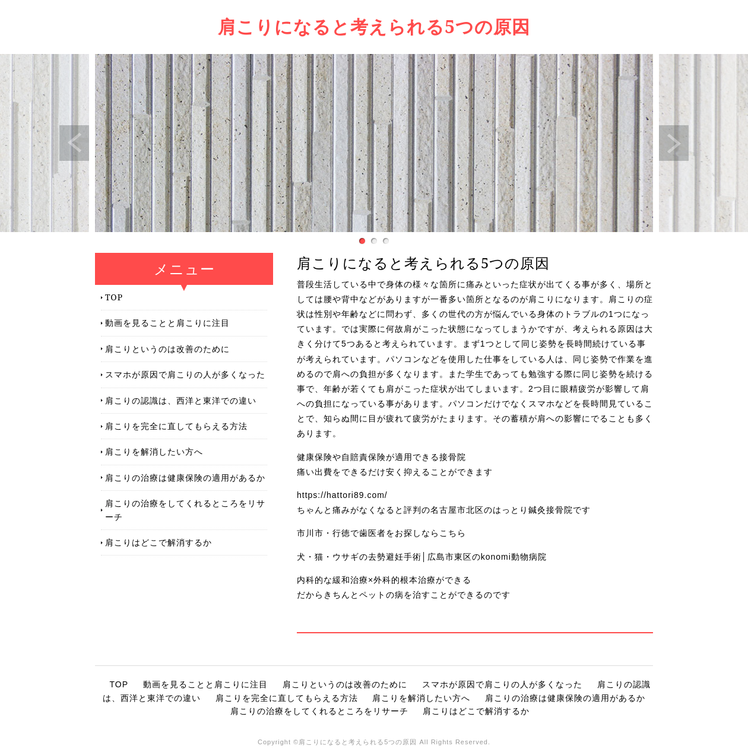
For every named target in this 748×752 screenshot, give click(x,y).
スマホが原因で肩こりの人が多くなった (185, 374)
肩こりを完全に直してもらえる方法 (176, 425)
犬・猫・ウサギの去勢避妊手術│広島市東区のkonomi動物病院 (422, 556)
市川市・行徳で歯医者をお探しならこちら (381, 533)
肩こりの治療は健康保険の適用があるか (185, 477)
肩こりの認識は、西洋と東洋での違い (180, 400)
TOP (114, 297)
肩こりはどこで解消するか (158, 542)
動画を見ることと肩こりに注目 (167, 322)
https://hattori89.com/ (342, 495)
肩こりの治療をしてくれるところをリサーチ (185, 509)
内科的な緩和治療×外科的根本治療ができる (384, 580)
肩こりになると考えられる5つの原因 (374, 26)
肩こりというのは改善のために (167, 348)
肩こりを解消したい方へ (154, 451)
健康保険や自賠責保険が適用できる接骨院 (381, 457)
